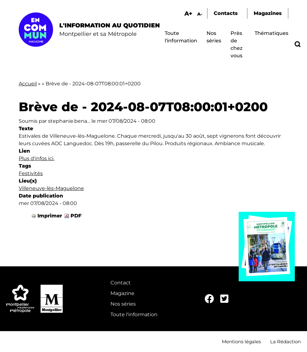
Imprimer (49, 216)
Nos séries (123, 304)
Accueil (28, 84)
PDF (76, 216)
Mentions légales (241, 342)
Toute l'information (134, 314)
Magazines (268, 13)
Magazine (122, 293)
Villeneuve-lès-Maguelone (51, 188)
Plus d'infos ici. (36, 158)
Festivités (31, 173)
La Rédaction (285, 342)
